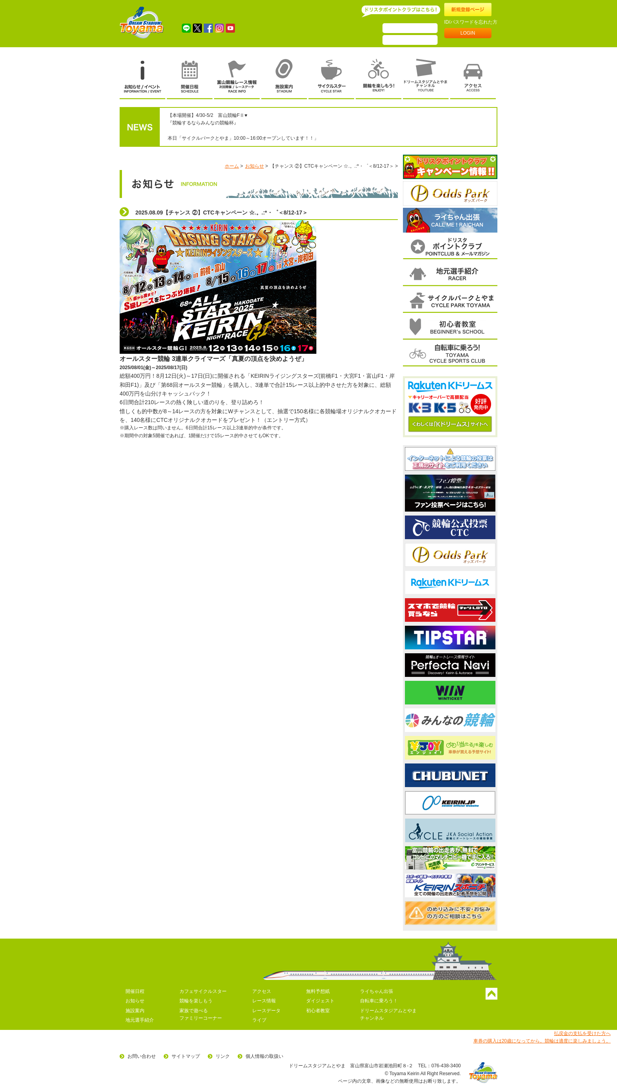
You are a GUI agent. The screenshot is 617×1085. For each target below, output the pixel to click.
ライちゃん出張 (376, 991)
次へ (496, 193)
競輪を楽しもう (195, 1001)
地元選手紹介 (140, 1020)
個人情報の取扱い (264, 1056)
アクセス (261, 991)
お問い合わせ (141, 1056)
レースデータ (266, 1010)
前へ (404, 193)
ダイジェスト (320, 1001)
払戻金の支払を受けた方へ (582, 1033)
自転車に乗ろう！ (379, 1001)
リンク (223, 1056)
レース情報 (264, 1001)
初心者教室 (318, 1010)
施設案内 (135, 1010)
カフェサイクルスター (203, 991)
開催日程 (135, 991)
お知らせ (254, 166)
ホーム (232, 166)
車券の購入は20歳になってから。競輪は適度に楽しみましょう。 (542, 1041)
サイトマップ (186, 1056)
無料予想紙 (318, 991)
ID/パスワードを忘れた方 (470, 22)
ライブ (259, 1020)
